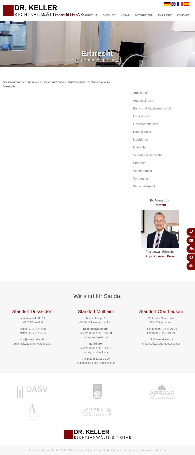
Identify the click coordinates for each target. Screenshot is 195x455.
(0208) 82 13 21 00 (100, 333)
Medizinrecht (141, 139)
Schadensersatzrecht (147, 155)
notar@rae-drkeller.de (96, 352)
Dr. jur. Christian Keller (160, 256)
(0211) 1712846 (37, 328)
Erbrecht (90, 15)
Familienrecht (142, 116)
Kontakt (183, 15)
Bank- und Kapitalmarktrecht (152, 108)
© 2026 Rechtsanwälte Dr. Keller (48, 450)
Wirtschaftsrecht (144, 186)
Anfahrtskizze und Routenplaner (32, 343)
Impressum (131, 450)
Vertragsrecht (142, 178)
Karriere (165, 15)
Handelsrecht (142, 131)
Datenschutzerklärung (153, 450)
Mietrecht (139, 147)
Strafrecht (139, 163)
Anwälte (109, 15)
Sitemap (117, 450)
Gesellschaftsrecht (145, 124)
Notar (125, 15)
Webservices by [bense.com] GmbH (90, 450)
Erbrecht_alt (113, 60)
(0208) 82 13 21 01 (100, 348)
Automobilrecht (143, 100)
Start (45, 15)
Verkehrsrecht (142, 170)
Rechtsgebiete (66, 15)
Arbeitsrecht (141, 92)
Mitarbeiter (144, 15)
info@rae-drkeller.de (32, 339)
